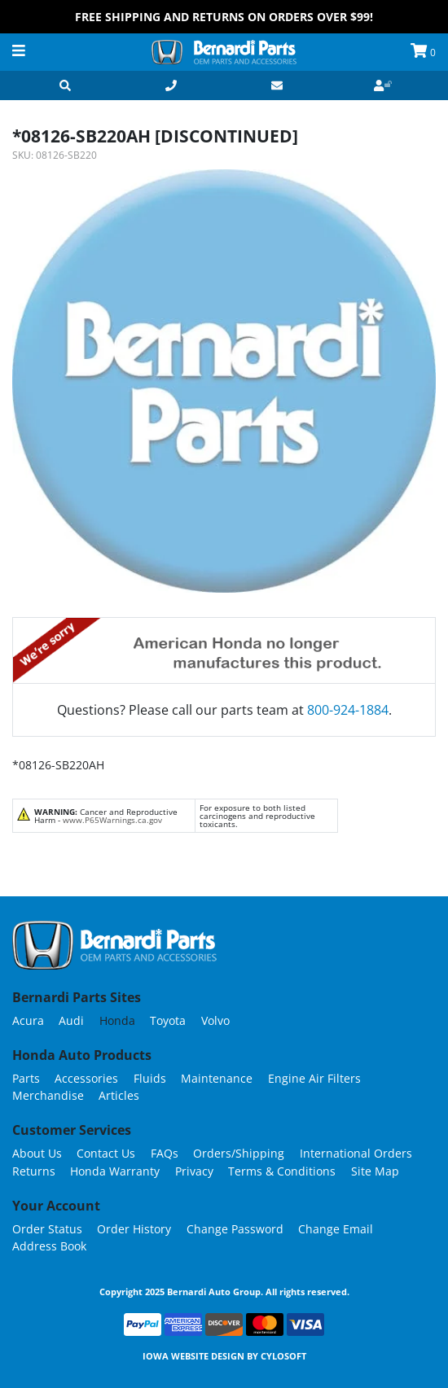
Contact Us (106, 1153)
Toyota (168, 1020)
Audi (71, 1020)
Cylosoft (283, 1356)
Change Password (235, 1229)
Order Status (47, 1229)
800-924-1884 (348, 710)
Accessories (86, 1078)
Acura (28, 1020)
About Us (37, 1153)
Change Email (335, 1229)
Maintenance (217, 1078)
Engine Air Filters (314, 1078)
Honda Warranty (115, 1171)
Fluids (150, 1078)
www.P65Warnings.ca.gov (112, 819)
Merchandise (48, 1095)
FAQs (164, 1153)
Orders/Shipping (238, 1153)
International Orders (356, 1153)
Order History (134, 1229)
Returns (33, 1171)
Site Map (375, 1171)
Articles (119, 1095)
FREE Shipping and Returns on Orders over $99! (224, 16)
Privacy (194, 1171)
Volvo (215, 1020)
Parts (26, 1078)
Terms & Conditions (282, 1171)
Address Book (49, 1246)
